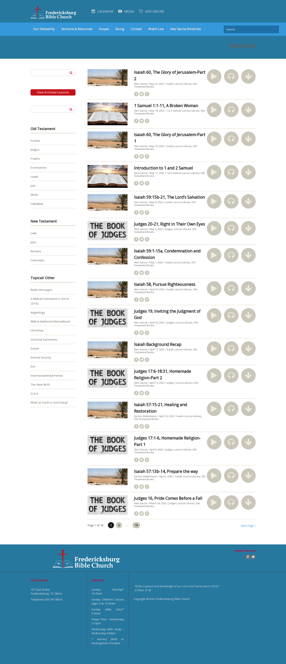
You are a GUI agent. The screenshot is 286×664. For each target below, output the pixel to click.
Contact (136, 29)
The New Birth (40, 384)
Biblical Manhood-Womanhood (50, 321)
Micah (34, 194)
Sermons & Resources (76, 29)
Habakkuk (37, 203)
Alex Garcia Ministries (185, 29)
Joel (33, 185)
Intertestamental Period (47, 375)
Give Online (151, 11)
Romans (36, 251)
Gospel (104, 29)
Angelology (38, 312)
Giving (119, 29)
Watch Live (156, 29)
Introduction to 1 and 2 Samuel (163, 168)
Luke (34, 233)
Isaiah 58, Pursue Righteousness (164, 284)
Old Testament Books (146, 419)
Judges (169, 229)
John (33, 242)
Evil (33, 366)
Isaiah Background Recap (157, 344)
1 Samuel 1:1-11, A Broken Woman (166, 105)
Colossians (37, 260)
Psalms (35, 158)
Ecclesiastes (39, 167)
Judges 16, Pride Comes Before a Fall (168, 498)
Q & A (34, 393)
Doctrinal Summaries (44, 339)
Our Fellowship (44, 29)
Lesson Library (183, 83)
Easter (35, 348)
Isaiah (170, 83)
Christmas (37, 330)
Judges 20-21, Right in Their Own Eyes (169, 224)
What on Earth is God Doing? (49, 402)
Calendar (102, 11)
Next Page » (248, 525)
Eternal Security (41, 357)
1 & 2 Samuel (173, 110)
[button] (214, 76)
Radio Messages (41, 290)
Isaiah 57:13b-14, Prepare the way (166, 471)
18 (136, 525)
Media (126, 11)
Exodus (35, 140)
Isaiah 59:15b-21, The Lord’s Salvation (169, 197)
